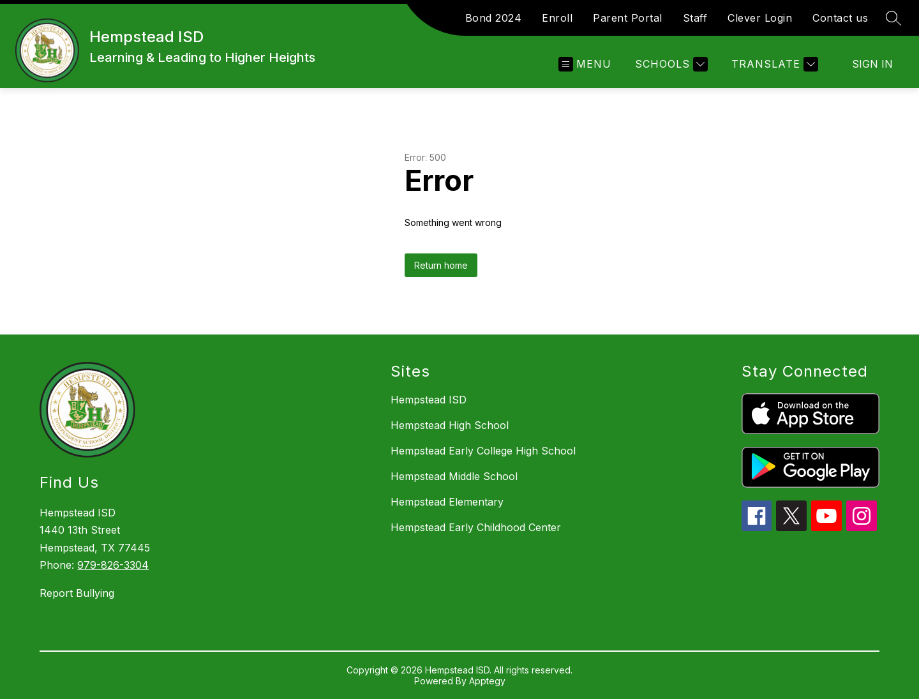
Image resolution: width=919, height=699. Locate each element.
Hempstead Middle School (454, 476)
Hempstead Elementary (447, 501)
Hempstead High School (450, 425)
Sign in (872, 63)
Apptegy (487, 680)
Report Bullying (77, 593)
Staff (695, 17)
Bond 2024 (493, 17)
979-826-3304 (113, 565)
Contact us (840, 17)
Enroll (557, 17)
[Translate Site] (773, 64)
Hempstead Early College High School (483, 450)
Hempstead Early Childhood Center (476, 527)
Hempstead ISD (429, 399)
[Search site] (893, 18)
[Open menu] (584, 64)
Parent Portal (627, 17)
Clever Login (760, 17)
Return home (441, 265)
